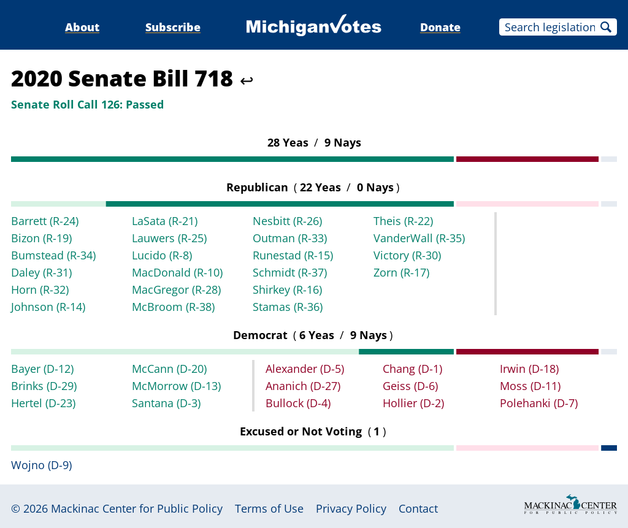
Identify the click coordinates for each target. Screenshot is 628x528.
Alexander (305, 368)
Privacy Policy (351, 508)
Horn (40, 289)
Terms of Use (269, 508)
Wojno (41, 464)
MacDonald (177, 272)
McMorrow (176, 385)
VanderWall (419, 238)
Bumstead (53, 255)
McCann (169, 368)
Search (606, 27)
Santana (166, 403)
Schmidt (290, 272)
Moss (530, 385)
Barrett (44, 220)
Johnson (48, 306)
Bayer (42, 368)
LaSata (164, 220)
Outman (290, 238)
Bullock (298, 403)
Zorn (401, 272)
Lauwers (169, 238)
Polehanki (539, 403)
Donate (440, 27)
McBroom (173, 306)
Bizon (41, 238)
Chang (412, 368)
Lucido (162, 255)
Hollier (413, 403)
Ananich (303, 385)
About (82, 27)
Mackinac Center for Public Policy (137, 508)
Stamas (288, 306)
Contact (418, 508)
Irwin (529, 368)
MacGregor (176, 289)
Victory (407, 255)
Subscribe (173, 27)
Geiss (410, 385)
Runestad (293, 255)
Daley (41, 272)
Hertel (43, 403)
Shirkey (287, 289)
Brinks (44, 385)
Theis (403, 220)
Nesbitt (287, 220)
